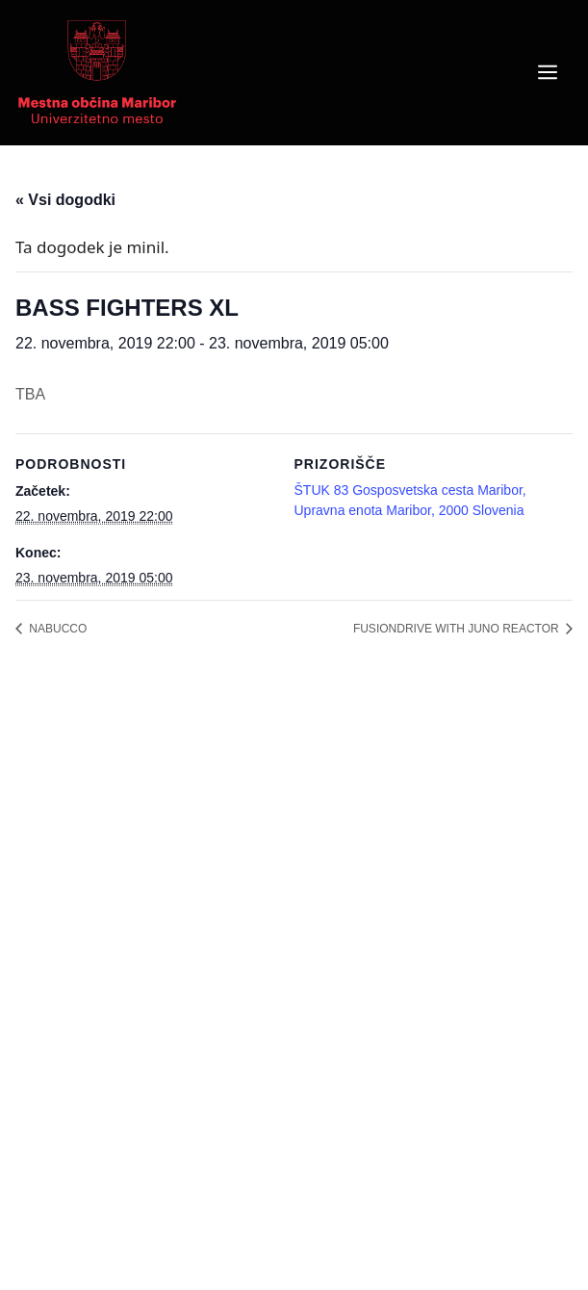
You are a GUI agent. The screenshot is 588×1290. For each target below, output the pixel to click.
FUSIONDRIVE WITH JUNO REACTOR (457, 628)
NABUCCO (56, 628)
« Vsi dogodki (65, 200)
